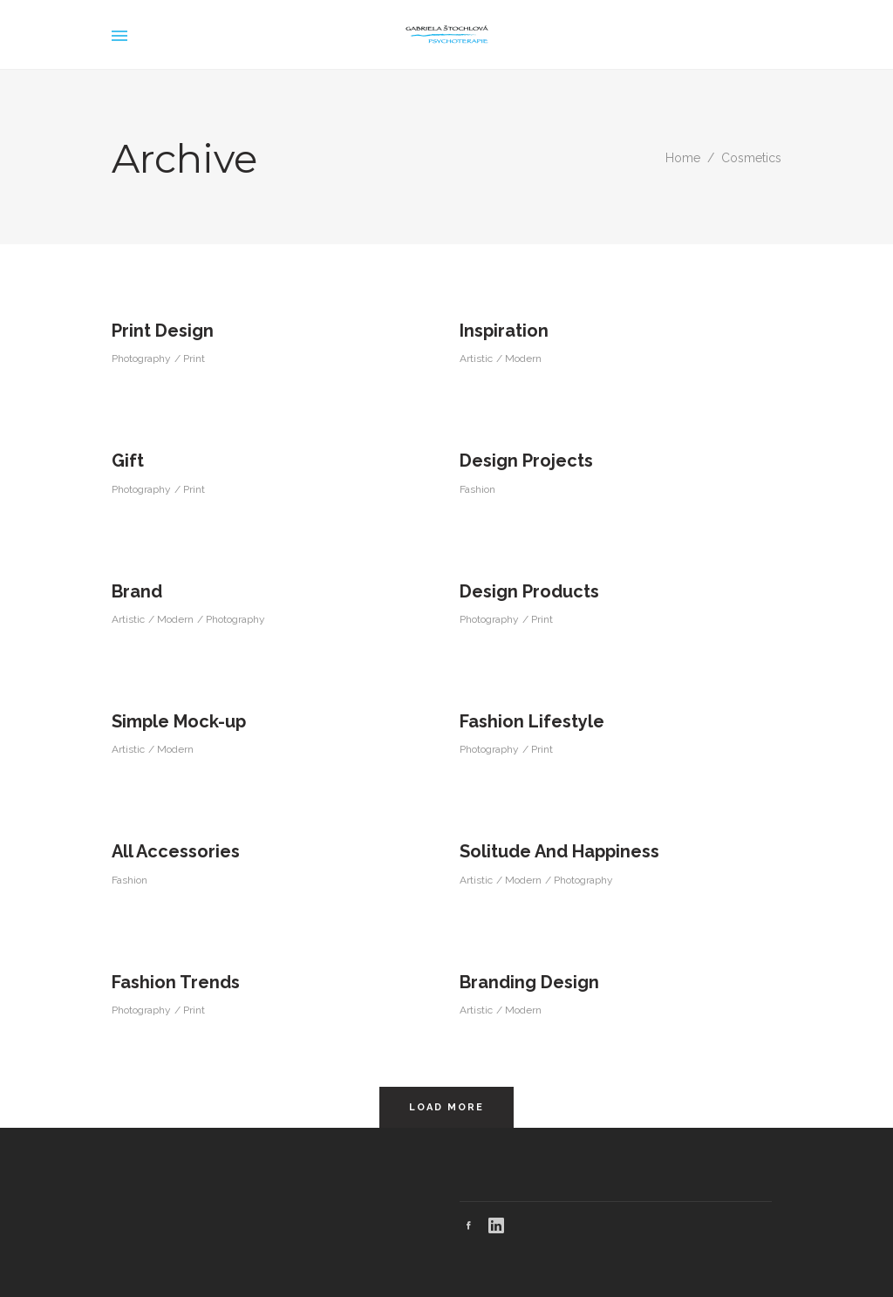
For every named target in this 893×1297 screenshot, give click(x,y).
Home (682, 158)
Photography (141, 358)
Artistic (476, 358)
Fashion (477, 489)
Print (194, 358)
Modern (523, 358)
